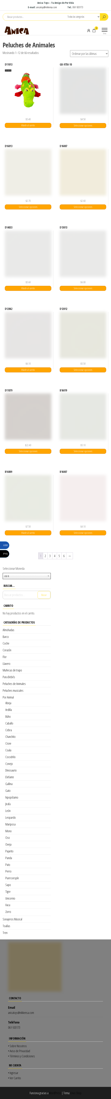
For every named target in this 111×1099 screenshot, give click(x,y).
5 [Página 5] (59, 556)
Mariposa (10, 824)
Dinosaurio (11, 770)
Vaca (7, 905)
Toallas (6, 926)
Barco (6, 637)
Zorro (8, 912)
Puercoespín (12, 878)
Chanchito (10, 736)
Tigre (8, 891)
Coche (6, 643)
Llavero (6, 663)
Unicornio (10, 898)
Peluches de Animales (14, 684)
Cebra (8, 730)
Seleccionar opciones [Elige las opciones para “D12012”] (83, 369)
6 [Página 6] (64, 556)
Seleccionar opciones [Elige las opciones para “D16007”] (83, 207)
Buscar (44, 595)
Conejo (9, 764)
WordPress (55, 1093)
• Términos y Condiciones (21, 1056)
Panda (8, 858)
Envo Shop (76, 1093)
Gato (8, 790)
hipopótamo (11, 797)
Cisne (8, 743)
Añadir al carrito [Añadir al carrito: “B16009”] (28, 532)
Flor (5, 657)
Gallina (9, 784)
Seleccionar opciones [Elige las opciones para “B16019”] (83, 451)
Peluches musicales (13, 690)
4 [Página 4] (54, 556)
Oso (7, 837)
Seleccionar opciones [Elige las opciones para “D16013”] (28, 207)
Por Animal (8, 697)
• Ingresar (13, 1073)
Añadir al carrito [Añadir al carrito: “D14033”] (28, 288)
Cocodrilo (10, 757)
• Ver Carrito (14, 1078)
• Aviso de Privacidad (19, 1051)
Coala (8, 750)
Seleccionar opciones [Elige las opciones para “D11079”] (28, 451)
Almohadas (8, 630)
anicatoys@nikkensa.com (46, 7)
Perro (8, 871)
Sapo (8, 885)
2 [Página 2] (45, 556)
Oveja (8, 844)
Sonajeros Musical (12, 919)
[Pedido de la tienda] (89, 53)
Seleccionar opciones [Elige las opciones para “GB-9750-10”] (83, 125)
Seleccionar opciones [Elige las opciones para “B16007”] (83, 532)
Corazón (7, 650)
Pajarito (9, 851)
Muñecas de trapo (12, 670)
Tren (5, 933)
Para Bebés (9, 677)
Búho (8, 716)
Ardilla (8, 710)
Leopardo (10, 817)
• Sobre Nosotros (17, 1046)
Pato (7, 864)
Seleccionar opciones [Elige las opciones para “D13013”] (83, 288)
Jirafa (8, 804)
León (8, 811)
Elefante (9, 777)
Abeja (8, 703)
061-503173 (78, 7)
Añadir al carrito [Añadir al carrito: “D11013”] (28, 125)
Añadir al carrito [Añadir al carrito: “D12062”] (28, 369)
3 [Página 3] (50, 556)
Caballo (9, 723)
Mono (8, 831)
